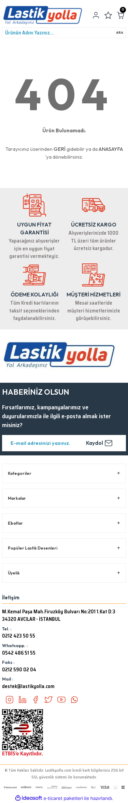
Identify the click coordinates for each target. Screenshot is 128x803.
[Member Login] (95, 15)
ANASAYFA (111, 149)
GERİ (60, 149)
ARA (119, 32)
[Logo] (42, 15)
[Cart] (120, 15)
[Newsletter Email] (64, 443)
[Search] (64, 32)
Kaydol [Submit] (99, 443)
